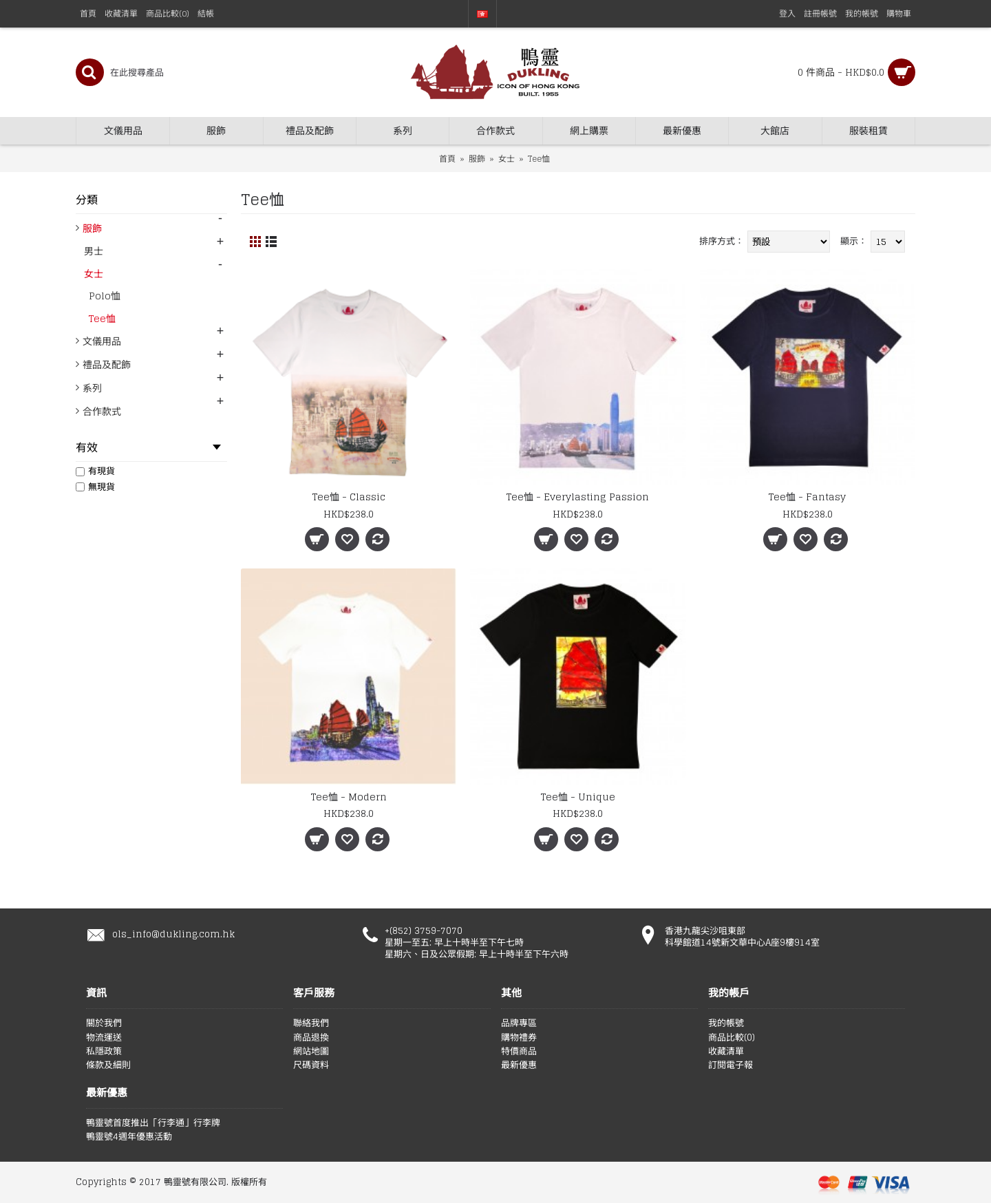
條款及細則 (108, 1065)
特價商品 (519, 1051)
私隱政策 (104, 1051)
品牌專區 (519, 1023)
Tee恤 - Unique (578, 796)
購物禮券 (519, 1038)
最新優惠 (519, 1065)
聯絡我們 (311, 1023)
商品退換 (311, 1038)
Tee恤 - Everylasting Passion (578, 496)
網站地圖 (311, 1051)
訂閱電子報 (730, 1065)
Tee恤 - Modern (349, 796)
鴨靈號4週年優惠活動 (129, 1137)
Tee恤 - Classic (348, 496)
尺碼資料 (311, 1065)
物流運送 (104, 1038)
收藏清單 (726, 1051)
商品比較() (731, 1038)
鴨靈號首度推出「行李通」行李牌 (153, 1123)
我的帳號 (726, 1023)
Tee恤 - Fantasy (807, 496)
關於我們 (104, 1023)
